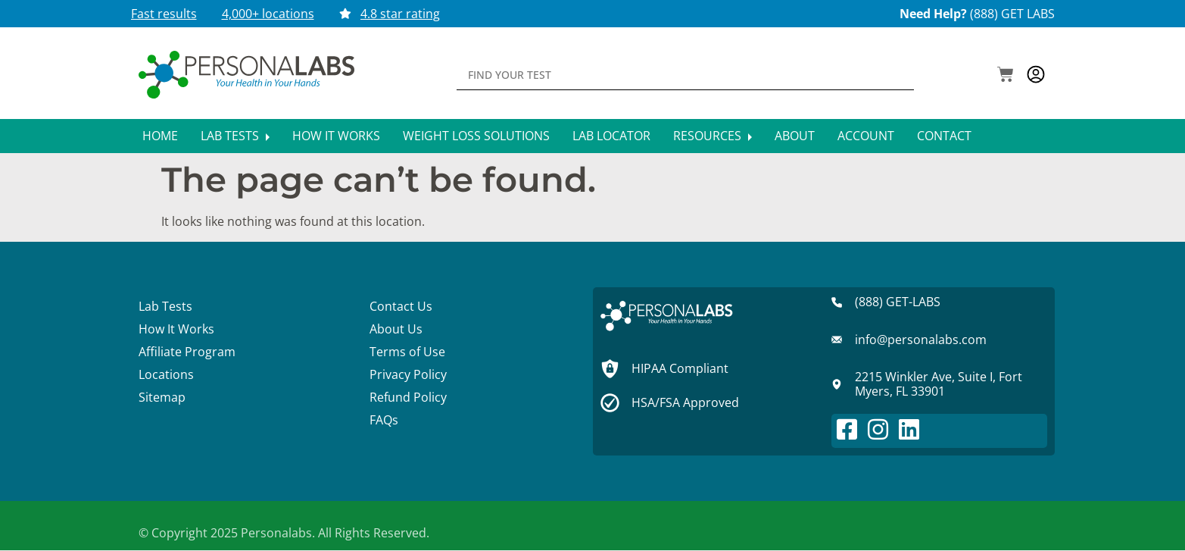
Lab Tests (235, 135)
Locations (166, 374)
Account (865, 135)
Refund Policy (408, 397)
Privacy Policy (408, 374)
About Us (396, 329)
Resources (712, 135)
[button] (1005, 75)
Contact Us (401, 306)
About (795, 135)
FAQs (384, 420)
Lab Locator (611, 135)
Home (160, 135)
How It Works (336, 135)
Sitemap (162, 397)
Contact (944, 135)
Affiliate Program (187, 351)
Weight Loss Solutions (476, 135)
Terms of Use (407, 351)
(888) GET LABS (1012, 13)
